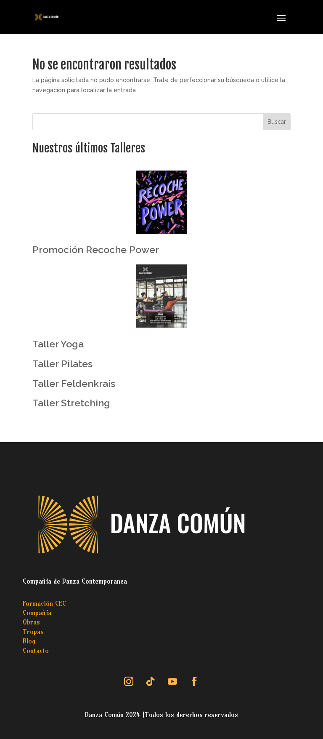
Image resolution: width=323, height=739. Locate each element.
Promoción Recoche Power (95, 249)
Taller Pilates (62, 363)
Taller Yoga (58, 343)
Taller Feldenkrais (73, 383)
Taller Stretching (71, 402)
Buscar (276, 121)
